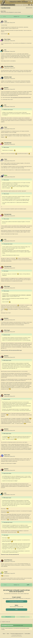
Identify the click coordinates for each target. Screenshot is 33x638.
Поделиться (8, 617)
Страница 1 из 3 (17, 16)
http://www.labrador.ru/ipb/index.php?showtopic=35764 (21, 97)
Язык (4, 633)
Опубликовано (9, 22)
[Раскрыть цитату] (2, 109)
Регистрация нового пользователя (16, 601)
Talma (4, 11)
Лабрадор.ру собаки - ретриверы (18, 1)
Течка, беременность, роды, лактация (14, 12)
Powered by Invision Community (16, 636)
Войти (16, 609)
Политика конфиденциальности (16, 633)
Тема (8, 633)
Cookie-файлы (27, 633)
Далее (28, 16)
